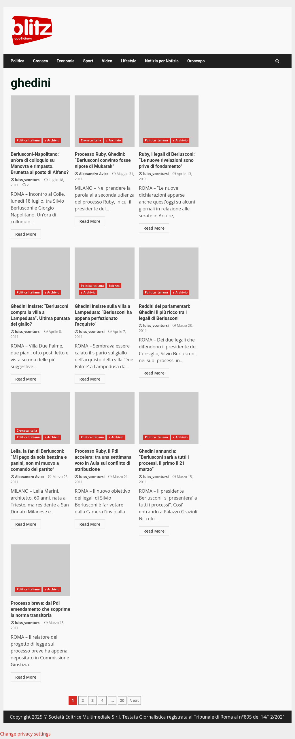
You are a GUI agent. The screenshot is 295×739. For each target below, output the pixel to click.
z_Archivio (52, 140)
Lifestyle (128, 61)
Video (107, 61)
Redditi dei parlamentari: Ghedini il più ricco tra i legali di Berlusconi (168, 273)
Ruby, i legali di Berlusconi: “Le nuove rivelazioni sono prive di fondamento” (168, 121)
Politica (17, 61)
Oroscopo (196, 61)
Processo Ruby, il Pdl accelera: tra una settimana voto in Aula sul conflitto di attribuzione (104, 418)
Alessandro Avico (94, 173)
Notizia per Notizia (162, 61)
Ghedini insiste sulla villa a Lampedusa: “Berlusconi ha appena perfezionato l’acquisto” (104, 273)
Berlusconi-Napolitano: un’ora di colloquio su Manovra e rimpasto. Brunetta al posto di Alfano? (40, 121)
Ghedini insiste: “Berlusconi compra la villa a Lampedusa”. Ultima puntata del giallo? (40, 273)
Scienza (114, 285)
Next (134, 699)
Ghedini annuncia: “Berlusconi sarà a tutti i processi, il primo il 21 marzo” (168, 418)
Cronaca (40, 61)
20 (122, 699)
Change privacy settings (25, 733)
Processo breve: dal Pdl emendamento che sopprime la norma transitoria (40, 570)
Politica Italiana (28, 140)
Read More (25, 234)
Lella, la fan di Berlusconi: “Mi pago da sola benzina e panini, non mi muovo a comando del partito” (40, 418)
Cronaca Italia (91, 140)
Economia (66, 61)
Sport (88, 61)
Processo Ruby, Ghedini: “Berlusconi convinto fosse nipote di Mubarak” (104, 121)
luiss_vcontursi (28, 179)
